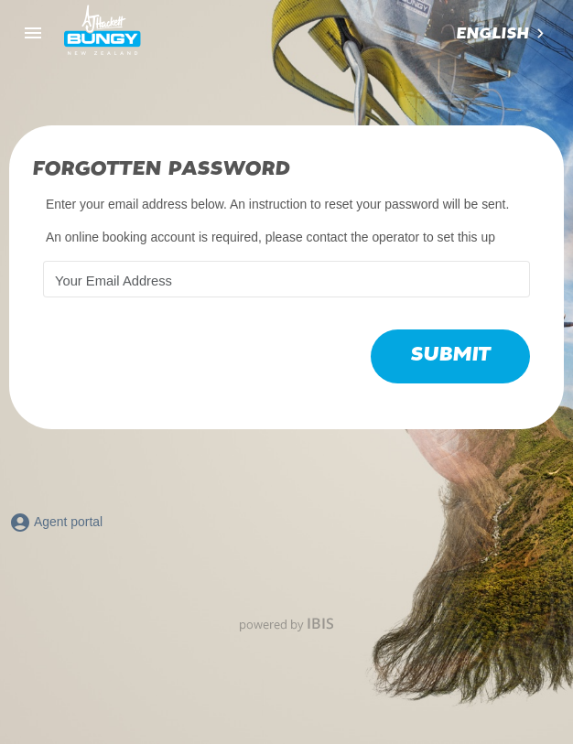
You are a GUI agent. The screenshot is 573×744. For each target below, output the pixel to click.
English (492, 34)
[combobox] (502, 34)
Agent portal (56, 521)
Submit (450, 354)
